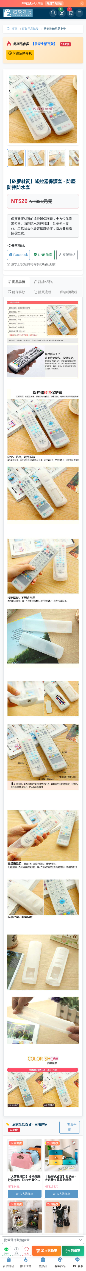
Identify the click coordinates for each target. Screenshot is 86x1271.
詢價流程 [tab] (68, 292)
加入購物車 (24, 1193)
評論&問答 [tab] (43, 282)
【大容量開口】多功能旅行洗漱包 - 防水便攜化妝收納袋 (24, 1178)
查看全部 (70, 1127)
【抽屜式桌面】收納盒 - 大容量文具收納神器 (60, 1178)
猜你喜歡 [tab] (16, 292)
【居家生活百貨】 (44, 44)
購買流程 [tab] (42, 292)
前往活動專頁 (20, 53)
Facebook (18, 255)
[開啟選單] (79, 13)
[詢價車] (62, 13)
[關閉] (82, 3)
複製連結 (66, 255)
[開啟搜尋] (53, 13)
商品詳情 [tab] (16, 282)
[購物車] (71, 13)
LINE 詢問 (43, 255)
